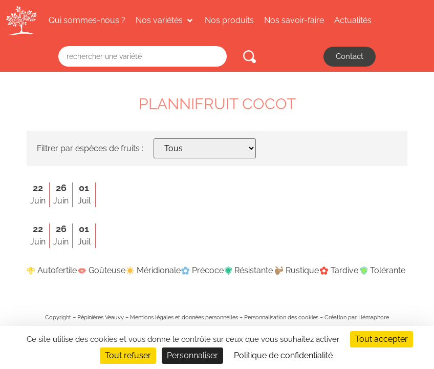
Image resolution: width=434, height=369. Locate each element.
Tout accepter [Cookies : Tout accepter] (381, 339)
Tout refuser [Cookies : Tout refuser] (128, 355)
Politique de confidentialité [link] (283, 355)
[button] (165, 20)
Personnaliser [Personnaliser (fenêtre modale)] (192, 355)
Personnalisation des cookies (281, 317)
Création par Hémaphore (356, 317)
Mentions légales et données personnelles (184, 317)
